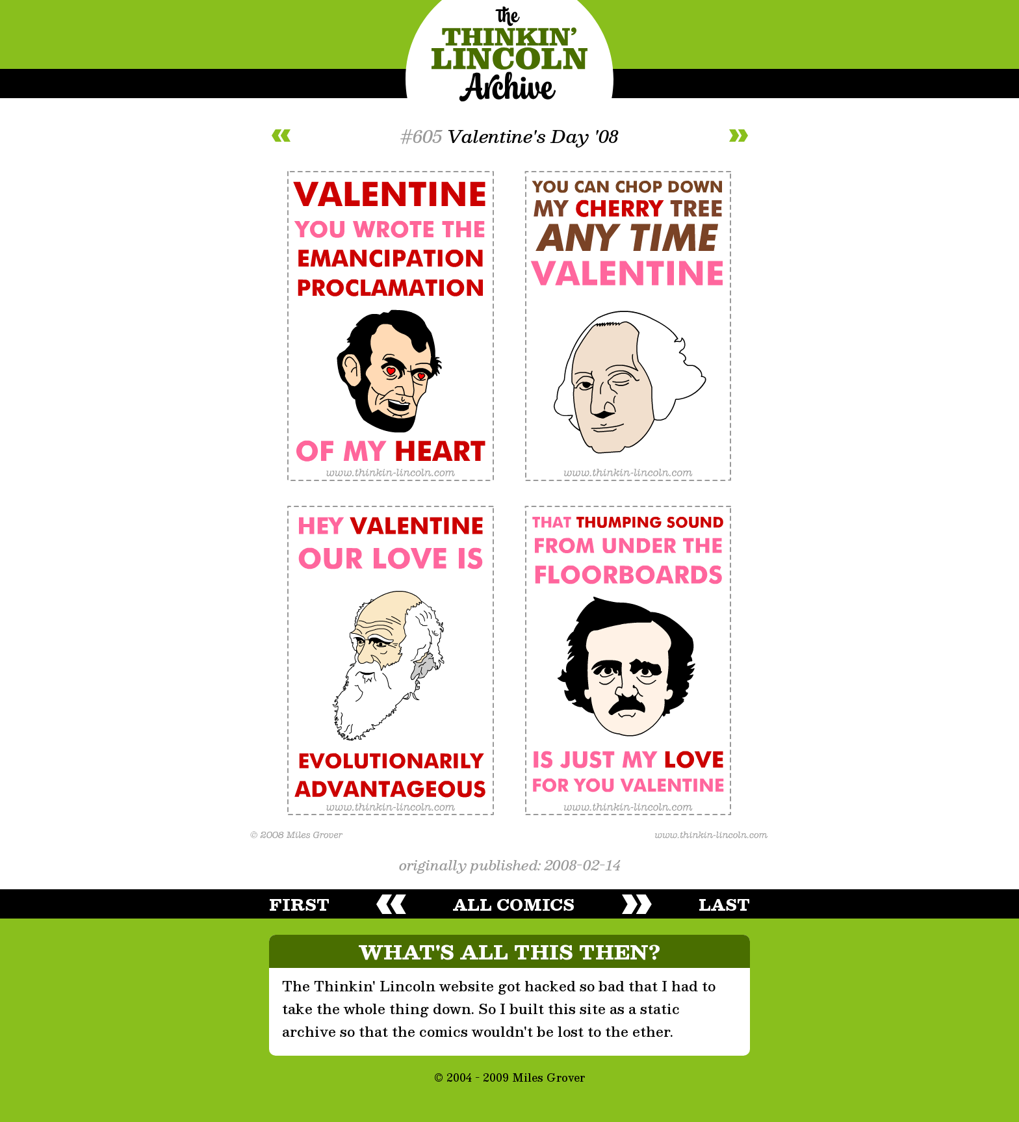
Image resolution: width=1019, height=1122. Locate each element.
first (299, 904)
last (724, 904)
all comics (513, 904)
